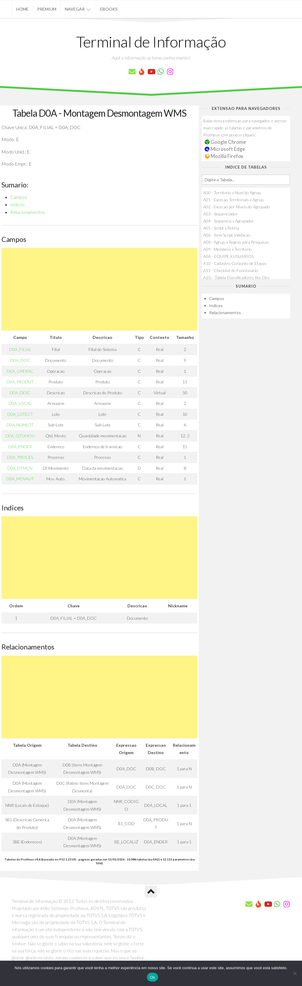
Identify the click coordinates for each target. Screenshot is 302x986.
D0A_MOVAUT (20, 478)
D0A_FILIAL (20, 349)
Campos (18, 197)
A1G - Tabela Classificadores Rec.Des (236, 277)
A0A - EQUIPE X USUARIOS (228, 256)
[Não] (295, 973)
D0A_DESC (20, 392)
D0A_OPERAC (20, 371)
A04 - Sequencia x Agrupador (228, 220)
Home (22, 8)
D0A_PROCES (20, 457)
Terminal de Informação (151, 41)
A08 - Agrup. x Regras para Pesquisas (236, 242)
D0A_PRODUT (20, 381)
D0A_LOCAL (20, 403)
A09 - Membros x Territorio (227, 249)
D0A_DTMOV (20, 468)
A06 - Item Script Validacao (226, 235)
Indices (17, 204)
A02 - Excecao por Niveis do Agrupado (236, 206)
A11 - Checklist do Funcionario (230, 270)
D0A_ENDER (20, 446)
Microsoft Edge (225, 149)
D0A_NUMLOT (20, 424)
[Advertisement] (99, 289)
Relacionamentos (27, 212)
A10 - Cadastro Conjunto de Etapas (235, 263)
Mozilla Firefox (224, 156)
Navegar (75, 8)
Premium (46, 8)
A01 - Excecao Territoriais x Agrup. (233, 199)
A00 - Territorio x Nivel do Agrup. (232, 192)
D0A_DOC (20, 360)
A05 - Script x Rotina (221, 227)
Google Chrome (225, 142)
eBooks (109, 8)
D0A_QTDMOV (20, 435)
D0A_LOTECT (20, 414)
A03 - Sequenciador (220, 213)
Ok (152, 977)
